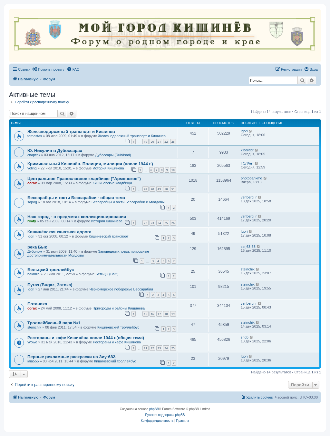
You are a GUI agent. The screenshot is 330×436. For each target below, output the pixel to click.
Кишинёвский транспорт (109, 236)
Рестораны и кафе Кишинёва (117, 342)
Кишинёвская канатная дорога (59, 231)
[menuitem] (48, 69)
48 (152, 189)
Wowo (32, 342)
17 (159, 314)
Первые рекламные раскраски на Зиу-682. (71, 356)
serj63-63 (248, 246)
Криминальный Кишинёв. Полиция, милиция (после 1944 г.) (90, 163)
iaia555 (33, 361)
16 (152, 314)
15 (145, 314)
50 (166, 189)
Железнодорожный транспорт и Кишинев (71, 131)
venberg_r (249, 197)
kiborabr (247, 150)
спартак (33, 155)
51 (173, 189)
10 (173, 170)
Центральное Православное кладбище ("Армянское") (84, 178)
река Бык (37, 247)
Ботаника (37, 303)
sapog (32, 202)
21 (159, 141)
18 (166, 314)
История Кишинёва (108, 168)
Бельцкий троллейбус (50, 269)
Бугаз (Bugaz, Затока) (49, 284)
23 (173, 141)
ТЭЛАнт (247, 163)
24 (159, 223)
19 (145, 141)
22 (166, 141)
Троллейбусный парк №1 (53, 322)
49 (159, 189)
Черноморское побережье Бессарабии (121, 289)
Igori (244, 131)
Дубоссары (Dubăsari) (113, 155)
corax (32, 183)
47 (145, 189)
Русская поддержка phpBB (165, 415)
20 (152, 141)
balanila (33, 274)
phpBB (154, 409)
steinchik (248, 269)
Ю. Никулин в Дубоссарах (54, 150)
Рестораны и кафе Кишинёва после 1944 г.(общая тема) (85, 337)
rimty (31, 221)
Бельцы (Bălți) (106, 274)
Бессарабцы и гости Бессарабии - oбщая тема (76, 197)
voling (32, 168)
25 (166, 223)
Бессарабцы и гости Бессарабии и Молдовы (128, 202)
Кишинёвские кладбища (112, 183)
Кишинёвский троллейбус (118, 327)
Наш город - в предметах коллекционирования (76, 216)
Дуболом (34, 251)
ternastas (34, 136)
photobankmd (251, 178)
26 (173, 223)
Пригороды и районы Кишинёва (118, 308)
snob (244, 337)
